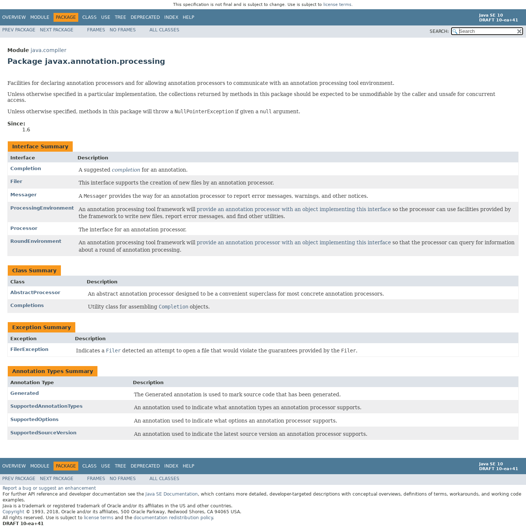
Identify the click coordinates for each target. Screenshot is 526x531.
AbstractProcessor (35, 292)
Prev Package (18, 29)
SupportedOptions (34, 419)
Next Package (56, 29)
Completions (27, 305)
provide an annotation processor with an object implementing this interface (294, 209)
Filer (16, 181)
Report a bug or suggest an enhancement (49, 488)
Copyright (13, 511)
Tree (120, 17)
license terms (337, 4)
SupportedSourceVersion (43, 432)
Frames (96, 29)
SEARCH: (439, 31)
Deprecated (145, 17)
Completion (25, 168)
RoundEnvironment (35, 241)
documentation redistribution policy (173, 517)
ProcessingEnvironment (42, 208)
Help (188, 17)
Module (39, 17)
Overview (14, 17)
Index (171, 17)
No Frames (123, 29)
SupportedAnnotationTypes (46, 406)
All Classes (164, 29)
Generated (24, 393)
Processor (23, 228)
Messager (23, 194)
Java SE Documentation (171, 494)
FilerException (29, 349)
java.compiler (48, 50)
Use (105, 17)
